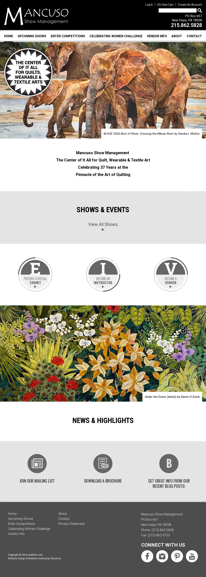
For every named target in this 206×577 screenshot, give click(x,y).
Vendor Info (157, 36)
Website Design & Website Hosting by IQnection (34, 558)
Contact (194, 36)
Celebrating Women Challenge (116, 36)
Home (8, 36)
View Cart (165, 4)
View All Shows (103, 224)
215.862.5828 (186, 25)
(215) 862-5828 (163, 530)
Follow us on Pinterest (177, 556)
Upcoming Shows (32, 36)
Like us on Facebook (147, 556)
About (176, 36)
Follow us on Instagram (162, 556)
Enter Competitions (68, 36)
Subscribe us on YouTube (192, 556)
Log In (149, 4)
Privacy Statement (71, 524)
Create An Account (190, 4)
